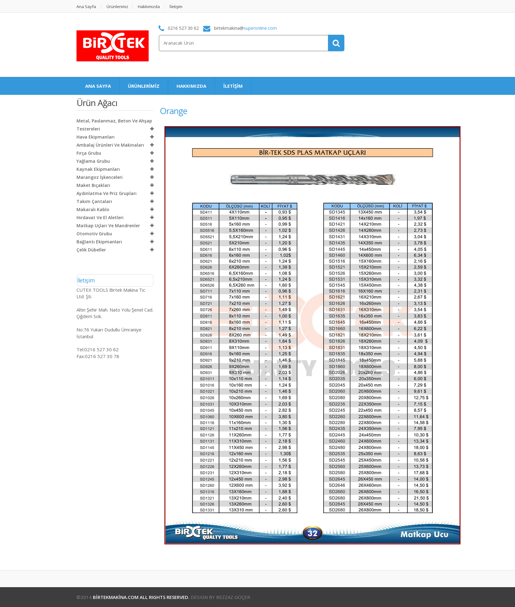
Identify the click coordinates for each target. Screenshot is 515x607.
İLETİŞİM (233, 86)
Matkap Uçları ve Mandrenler (108, 225)
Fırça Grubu (88, 153)
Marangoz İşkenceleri (99, 177)
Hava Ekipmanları (95, 137)
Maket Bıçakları (93, 185)
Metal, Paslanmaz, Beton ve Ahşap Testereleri (114, 125)
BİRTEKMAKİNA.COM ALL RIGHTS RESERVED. (141, 597)
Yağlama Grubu (93, 161)
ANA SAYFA (98, 86)
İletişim (175, 6)
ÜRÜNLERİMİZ (143, 86)
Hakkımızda (149, 6)
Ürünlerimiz (117, 6)
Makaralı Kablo (92, 209)
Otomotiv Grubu (94, 234)
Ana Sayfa (86, 6)
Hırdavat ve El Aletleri (100, 217)
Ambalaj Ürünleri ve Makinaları (110, 145)
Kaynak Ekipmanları (98, 169)
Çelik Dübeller (91, 250)
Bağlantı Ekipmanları (99, 242)
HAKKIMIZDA (191, 86)
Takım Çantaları (94, 201)
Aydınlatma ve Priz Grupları (106, 193)
